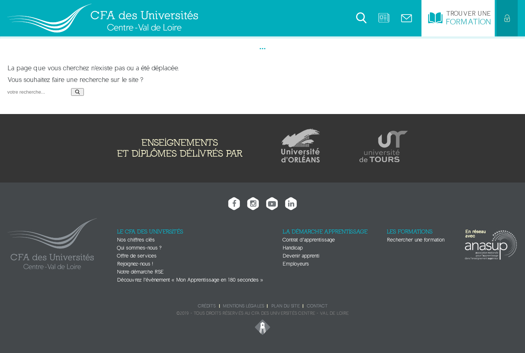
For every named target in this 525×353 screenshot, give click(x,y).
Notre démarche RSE (140, 272)
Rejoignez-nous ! (135, 264)
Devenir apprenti (301, 256)
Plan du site (285, 306)
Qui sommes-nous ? (139, 248)
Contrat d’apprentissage (309, 240)
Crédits (206, 306)
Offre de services (136, 256)
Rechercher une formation (415, 240)
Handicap (293, 248)
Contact (317, 306)
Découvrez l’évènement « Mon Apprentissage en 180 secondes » (190, 280)
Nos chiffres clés (136, 240)
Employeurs (296, 264)
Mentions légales (243, 306)
